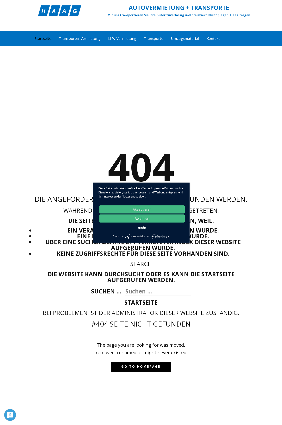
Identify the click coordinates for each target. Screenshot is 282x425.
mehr (142, 227)
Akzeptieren (142, 209)
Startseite (141, 302)
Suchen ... (106, 291)
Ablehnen (142, 218)
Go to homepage (140, 366)
